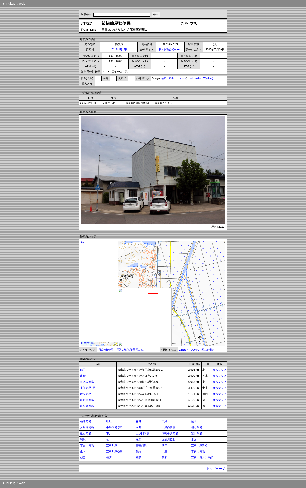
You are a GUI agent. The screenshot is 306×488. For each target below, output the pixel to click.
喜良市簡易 (198, 451)
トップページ (215, 468)
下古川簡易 (87, 445)
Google (195, 349)
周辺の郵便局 (105, 349)
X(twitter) (208, 78)
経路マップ (219, 369)
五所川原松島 (114, 451)
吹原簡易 (85, 393)
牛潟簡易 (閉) (114, 427)
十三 (164, 451)
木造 (138, 427)
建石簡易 (85, 433)
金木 (83, 451)
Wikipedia (195, 78)
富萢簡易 (141, 445)
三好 (164, 421)
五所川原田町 (199, 445)
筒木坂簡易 (87, 381)
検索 (163, 78)
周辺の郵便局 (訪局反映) (130, 349)
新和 (164, 457)
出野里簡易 (87, 400)
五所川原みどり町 (202, 457)
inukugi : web (13, 3)
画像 (171, 78)
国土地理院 (207, 349)
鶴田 (83, 457)
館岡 (83, 369)
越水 (194, 421)
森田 (138, 421)
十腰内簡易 (168, 427)
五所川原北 (168, 439)
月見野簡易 (87, 427)
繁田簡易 (196, 433)
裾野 (138, 457)
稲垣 (109, 421)
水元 (194, 439)
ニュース (181, 78)
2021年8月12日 (119, 49)
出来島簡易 (87, 406)
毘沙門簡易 (142, 433)
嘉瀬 (138, 439)
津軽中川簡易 (170, 433)
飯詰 (138, 451)
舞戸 (109, 457)
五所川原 (111, 445)
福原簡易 (85, 421)
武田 (164, 445)
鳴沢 (83, 439)
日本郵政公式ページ (170, 49)
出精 (83, 375)
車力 (109, 433)
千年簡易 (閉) (88, 387)
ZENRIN (183, 349)
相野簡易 (196, 427)
